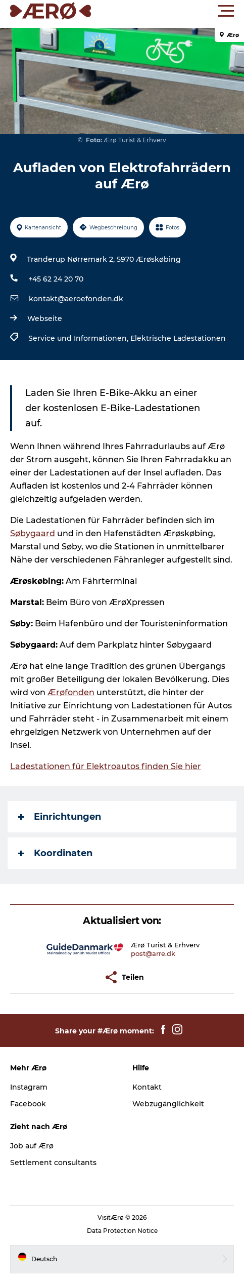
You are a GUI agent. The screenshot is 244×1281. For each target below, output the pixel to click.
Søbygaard (32, 533)
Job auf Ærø (32, 1145)
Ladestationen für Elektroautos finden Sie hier (105, 766)
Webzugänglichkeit (168, 1103)
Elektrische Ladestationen (178, 338)
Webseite (44, 318)
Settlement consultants (53, 1162)
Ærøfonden (70, 692)
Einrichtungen (59, 816)
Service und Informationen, (79, 338)
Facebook (28, 1103)
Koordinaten (55, 853)
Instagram (28, 1087)
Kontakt (147, 1087)
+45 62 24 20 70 (55, 279)
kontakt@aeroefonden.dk (76, 298)
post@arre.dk (153, 953)
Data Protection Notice (122, 1230)
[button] (167, 11)
